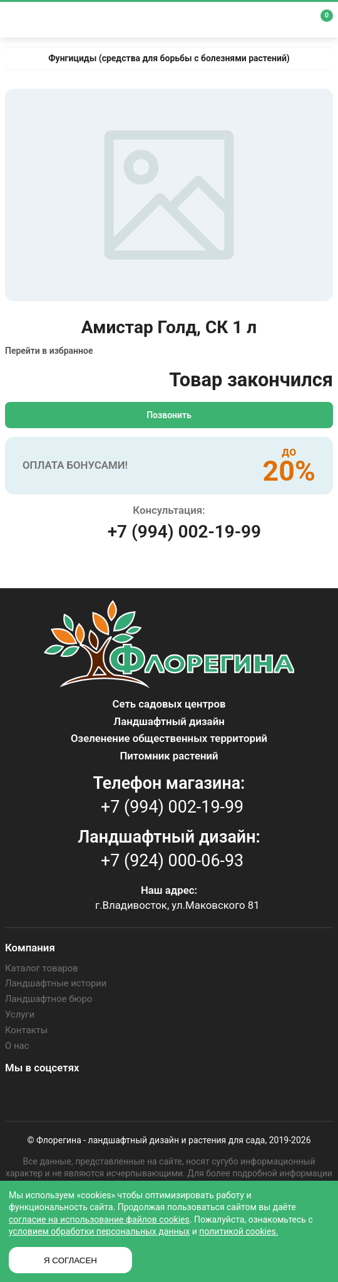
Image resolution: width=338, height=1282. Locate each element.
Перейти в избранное (49, 351)
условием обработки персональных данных (99, 1231)
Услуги (19, 1011)
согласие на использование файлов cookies (99, 1219)
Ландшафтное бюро (46, 997)
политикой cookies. (238, 1231)
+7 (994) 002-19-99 (184, 531)
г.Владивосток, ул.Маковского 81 (177, 905)
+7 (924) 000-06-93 (172, 861)
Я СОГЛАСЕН (70, 1260)
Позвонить (169, 415)
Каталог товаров (39, 968)
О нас (16, 1041)
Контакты (25, 1026)
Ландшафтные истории (53, 982)
